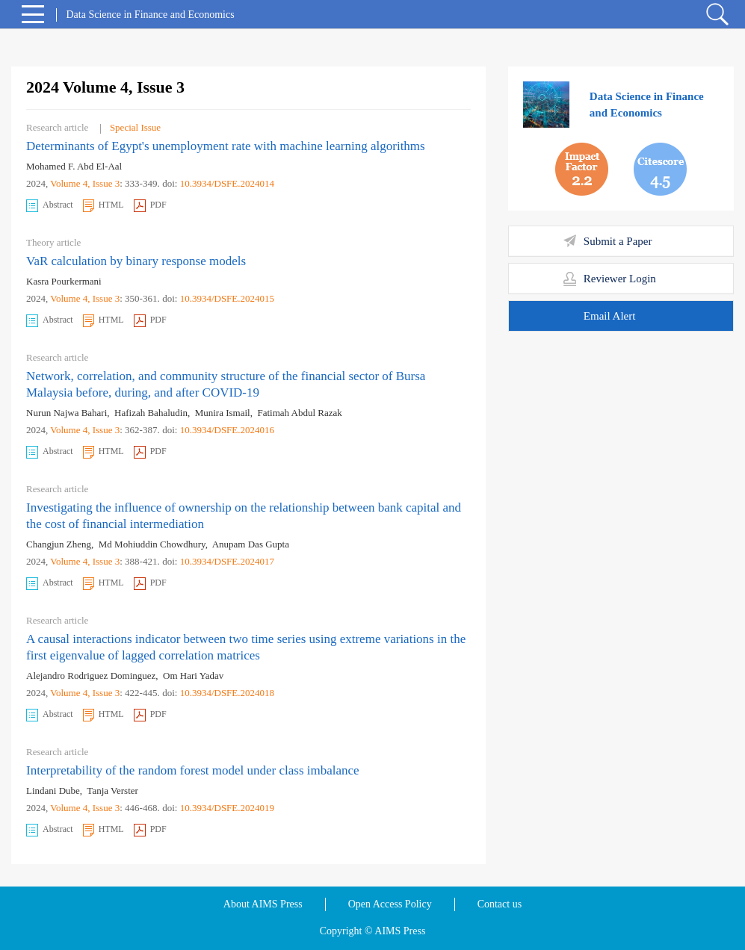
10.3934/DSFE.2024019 (227, 807)
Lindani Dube (53, 790)
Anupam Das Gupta (250, 544)
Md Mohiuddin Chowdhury (152, 544)
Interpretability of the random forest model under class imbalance (192, 770)
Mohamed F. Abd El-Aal (74, 166)
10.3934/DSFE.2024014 (227, 183)
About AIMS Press (263, 904)
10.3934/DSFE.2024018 (227, 692)
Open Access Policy (390, 904)
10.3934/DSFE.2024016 (227, 429)
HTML (103, 205)
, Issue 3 (103, 183)
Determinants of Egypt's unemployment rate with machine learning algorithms (225, 146)
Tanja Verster (112, 790)
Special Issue (135, 127)
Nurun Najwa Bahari (66, 412)
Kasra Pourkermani (64, 281)
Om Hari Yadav (193, 675)
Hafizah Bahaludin (151, 412)
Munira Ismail (222, 412)
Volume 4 (68, 183)
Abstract (49, 205)
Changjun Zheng (58, 544)
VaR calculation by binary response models (136, 261)
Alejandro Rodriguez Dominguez (90, 675)
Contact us (499, 904)
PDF (150, 205)
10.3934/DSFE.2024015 (227, 298)
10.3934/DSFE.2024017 (227, 561)
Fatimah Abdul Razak (299, 412)
